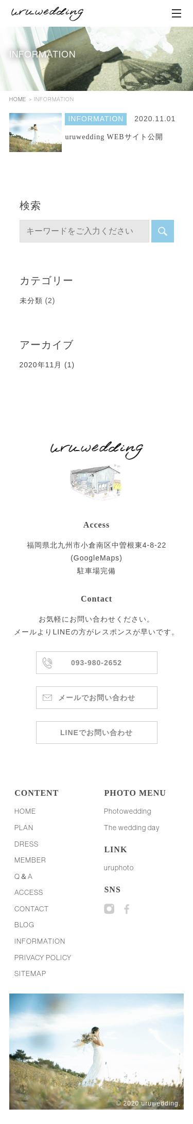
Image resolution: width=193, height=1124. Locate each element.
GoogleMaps (96, 558)
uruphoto (119, 867)
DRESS (26, 844)
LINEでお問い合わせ (96, 732)
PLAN (23, 827)
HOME (17, 99)
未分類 (31, 300)
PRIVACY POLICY (43, 957)
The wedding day (132, 827)
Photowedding (127, 811)
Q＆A (23, 876)
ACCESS (28, 892)
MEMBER (30, 860)
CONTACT (31, 908)
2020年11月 (47, 365)
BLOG (24, 924)
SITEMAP (30, 973)
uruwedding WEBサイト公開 (114, 137)
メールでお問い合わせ (97, 697)
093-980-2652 (97, 662)
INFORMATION (96, 119)
